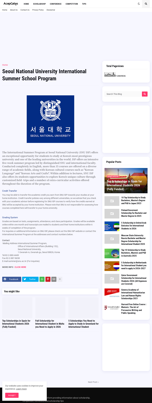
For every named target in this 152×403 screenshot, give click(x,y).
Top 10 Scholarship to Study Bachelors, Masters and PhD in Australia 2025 (133, 253)
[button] (139, 4)
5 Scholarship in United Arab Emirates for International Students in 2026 (133, 225)
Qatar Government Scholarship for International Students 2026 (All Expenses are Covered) (134, 279)
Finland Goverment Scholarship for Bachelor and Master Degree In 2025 (133, 213)
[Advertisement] (76, 36)
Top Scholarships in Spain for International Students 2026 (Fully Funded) (16, 323)
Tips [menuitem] (84, 4)
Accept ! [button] (12, 395)
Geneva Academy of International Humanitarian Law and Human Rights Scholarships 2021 (133, 294)
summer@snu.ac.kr (17, 261)
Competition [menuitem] (72, 4)
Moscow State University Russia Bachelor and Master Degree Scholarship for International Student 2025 (133, 240)
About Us (14, 10)
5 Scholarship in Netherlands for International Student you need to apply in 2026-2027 (134, 265)
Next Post (92, 382)
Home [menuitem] (26, 4)
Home (4, 10)
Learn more (21, 389)
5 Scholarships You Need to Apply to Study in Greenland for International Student (83, 323)
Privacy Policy (38, 10)
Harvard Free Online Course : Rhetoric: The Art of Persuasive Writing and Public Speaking (133, 308)
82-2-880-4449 (12, 255)
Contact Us (24, 10)
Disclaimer (51, 10)
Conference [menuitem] (55, 4)
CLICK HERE (20, 267)
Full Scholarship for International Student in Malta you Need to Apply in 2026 (49, 323)
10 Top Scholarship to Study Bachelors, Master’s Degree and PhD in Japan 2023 (133, 200)
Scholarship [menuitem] (39, 4)
